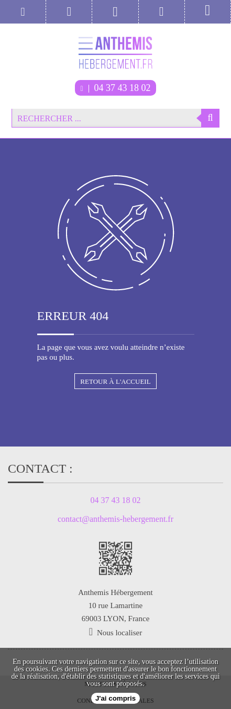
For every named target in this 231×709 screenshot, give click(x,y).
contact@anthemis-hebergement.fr (115, 519)
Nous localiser (119, 632)
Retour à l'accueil (115, 381)
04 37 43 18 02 (115, 88)
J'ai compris (115, 698)
